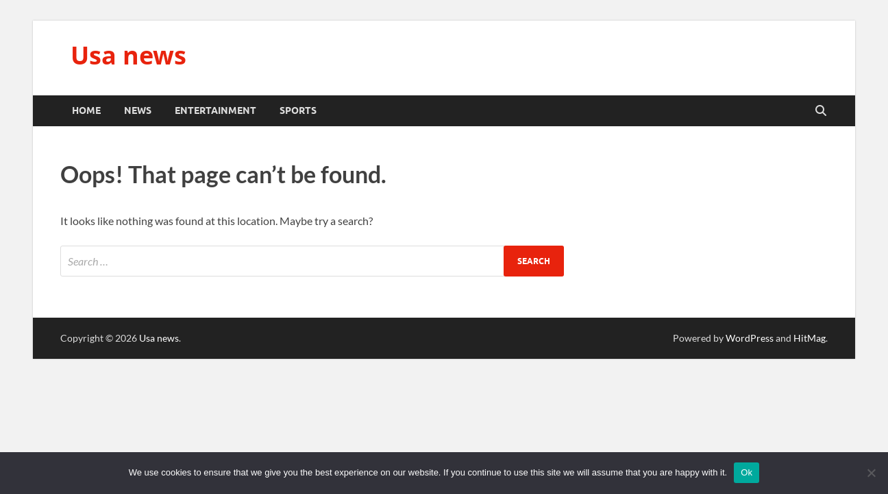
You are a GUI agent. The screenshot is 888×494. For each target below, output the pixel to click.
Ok (746, 472)
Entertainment (215, 110)
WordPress (750, 338)
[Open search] (821, 111)
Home (86, 110)
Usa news (128, 55)
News (137, 110)
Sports (298, 110)
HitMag (809, 338)
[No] (871, 473)
